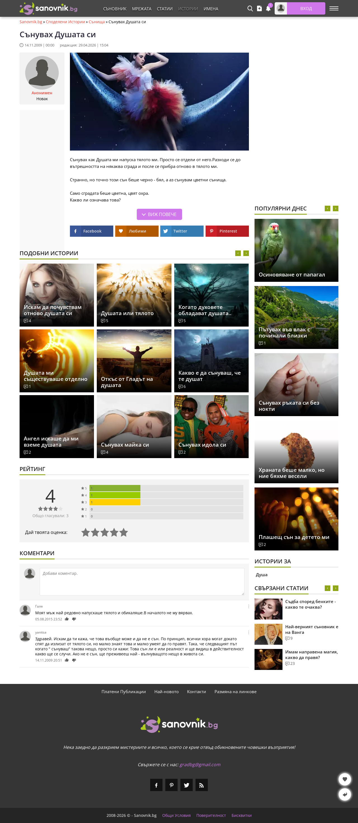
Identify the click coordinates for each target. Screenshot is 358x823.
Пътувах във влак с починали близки (284, 332)
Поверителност (211, 815)
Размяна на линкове (235, 691)
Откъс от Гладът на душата (127, 382)
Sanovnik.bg (31, 22)
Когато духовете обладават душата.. (204, 310)
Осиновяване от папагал (292, 274)
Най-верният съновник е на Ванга (311, 629)
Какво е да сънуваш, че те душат (209, 376)
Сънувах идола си (202, 444)
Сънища (97, 22)
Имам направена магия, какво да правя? (311, 654)
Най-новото (166, 691)
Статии (165, 8)
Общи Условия (176, 815)
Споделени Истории (65, 22)
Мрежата (141, 8)
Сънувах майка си (125, 444)
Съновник (114, 8)
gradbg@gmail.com (200, 764)
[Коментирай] (142, 581)
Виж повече (162, 214)
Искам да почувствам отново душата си (53, 310)
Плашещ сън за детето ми (294, 537)
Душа (262, 574)
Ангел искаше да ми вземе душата (51, 441)
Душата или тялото (127, 313)
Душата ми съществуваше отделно (56, 376)
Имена (211, 8)
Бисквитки (242, 815)
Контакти (196, 691)
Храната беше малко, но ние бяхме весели (292, 473)
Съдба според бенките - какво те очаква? (310, 604)
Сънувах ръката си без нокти (289, 405)
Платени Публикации (124, 691)
